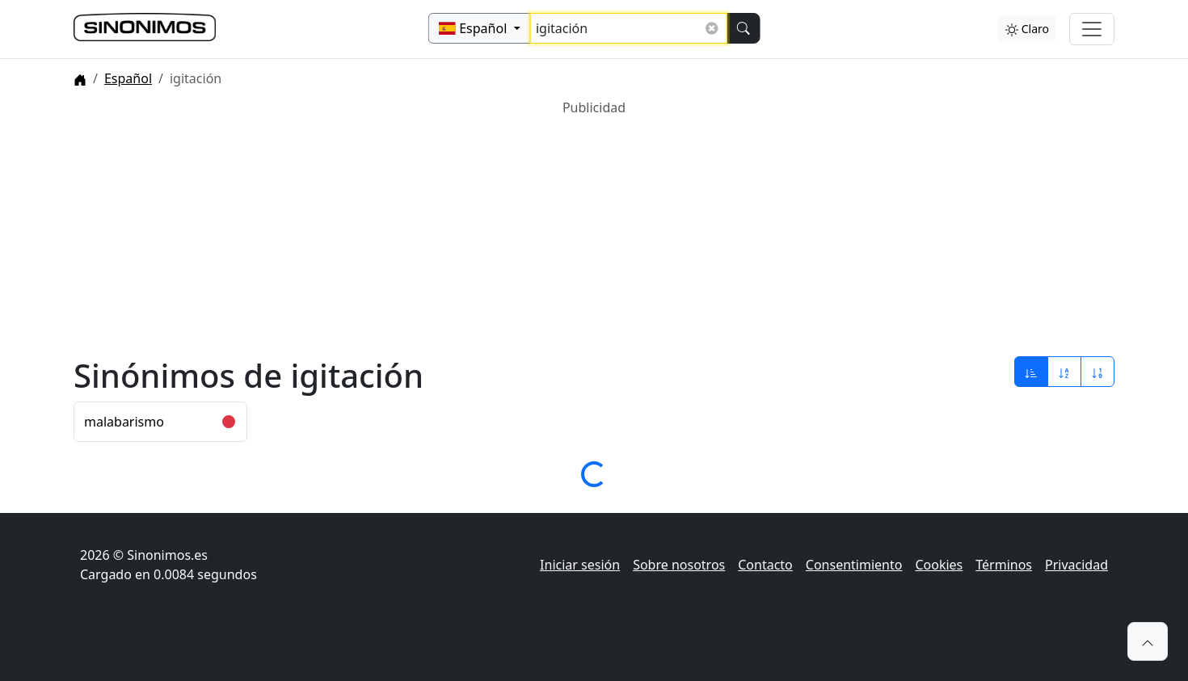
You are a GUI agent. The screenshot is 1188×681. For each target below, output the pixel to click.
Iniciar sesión (580, 565)
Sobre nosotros (679, 565)
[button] (1147, 641)
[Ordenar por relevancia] (1031, 371)
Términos (1003, 565)
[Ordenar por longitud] (1097, 371)
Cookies (939, 565)
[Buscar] (743, 28)
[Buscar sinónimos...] (628, 28)
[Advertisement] (558, 230)
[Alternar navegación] (1091, 29)
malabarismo (124, 422)
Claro (1027, 28)
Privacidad (1076, 565)
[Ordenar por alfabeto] (1064, 371)
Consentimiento (854, 565)
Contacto (765, 565)
